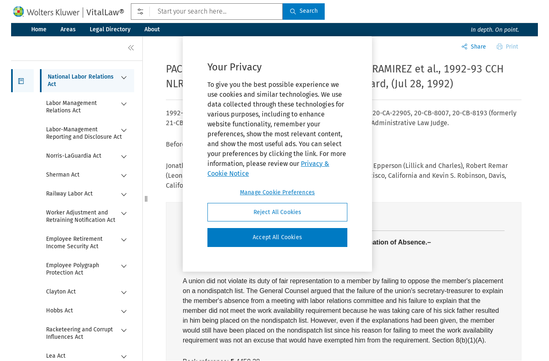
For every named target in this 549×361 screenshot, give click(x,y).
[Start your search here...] (207, 11)
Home (39, 29)
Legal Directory (110, 29)
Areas (68, 29)
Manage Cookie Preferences (277, 192)
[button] (22, 80)
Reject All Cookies (278, 212)
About (152, 29)
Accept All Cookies (277, 237)
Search (304, 10)
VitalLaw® (105, 12)
